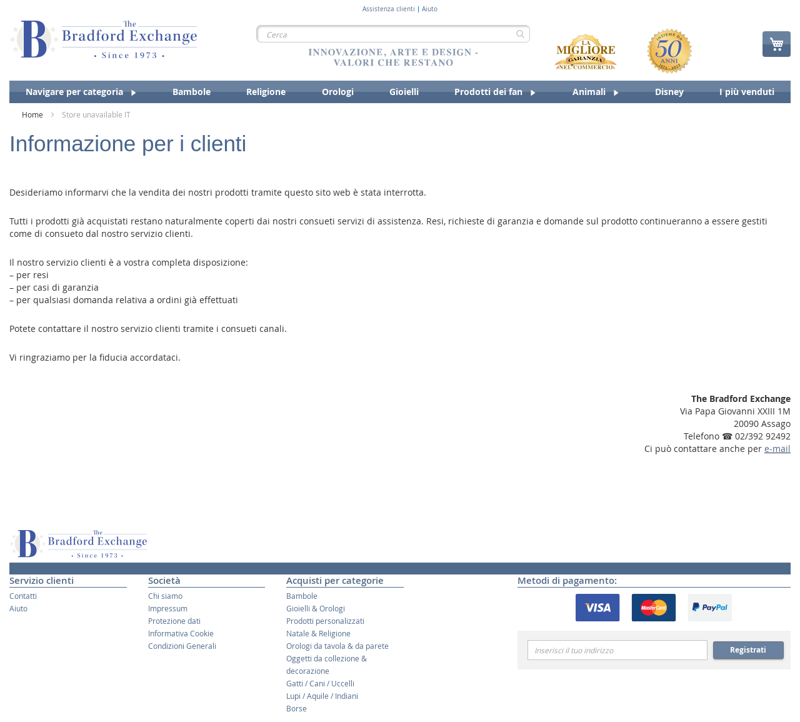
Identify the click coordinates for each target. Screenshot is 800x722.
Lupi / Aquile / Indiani (322, 696)
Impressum (168, 608)
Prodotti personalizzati (325, 621)
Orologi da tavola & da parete (337, 646)
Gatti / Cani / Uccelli (320, 683)
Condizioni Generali (182, 646)
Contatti (23, 596)
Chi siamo (165, 596)
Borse (296, 708)
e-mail (777, 448)
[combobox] (393, 34)
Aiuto (430, 9)
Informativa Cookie (181, 633)
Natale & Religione (318, 633)
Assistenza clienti (388, 9)
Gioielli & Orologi (315, 608)
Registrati (748, 649)
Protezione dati (174, 621)
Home (33, 114)
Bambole (302, 596)
